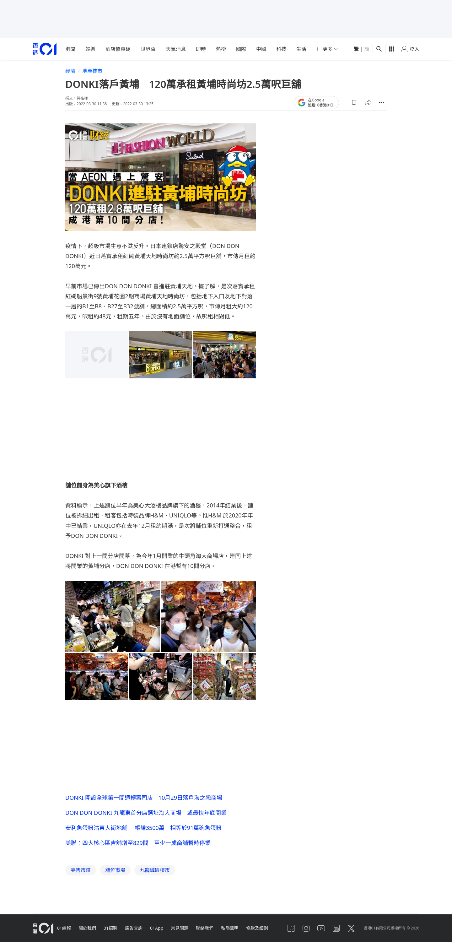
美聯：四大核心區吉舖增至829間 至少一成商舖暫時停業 (138, 843)
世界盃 (148, 49)
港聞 (70, 49)
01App (156, 928)
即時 (201, 49)
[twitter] (351, 928)
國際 (241, 49)
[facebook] (291, 928)
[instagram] (306, 928)
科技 (281, 49)
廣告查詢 (134, 928)
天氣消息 (176, 49)
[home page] (44, 49)
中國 (261, 49)
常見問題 (179, 928)
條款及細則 (257, 928)
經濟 (70, 71)
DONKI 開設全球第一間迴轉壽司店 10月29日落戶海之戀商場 (143, 797)
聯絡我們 (204, 928)
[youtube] (321, 928)
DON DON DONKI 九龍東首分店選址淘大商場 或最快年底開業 (146, 812)
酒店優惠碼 (118, 49)
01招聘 (110, 928)
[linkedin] (336, 928)
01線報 (64, 928)
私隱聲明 (230, 928)
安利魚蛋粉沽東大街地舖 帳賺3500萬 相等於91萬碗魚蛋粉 (143, 827)
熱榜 (221, 49)
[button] (354, 103)
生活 (301, 49)
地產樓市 (92, 71)
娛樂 (90, 49)
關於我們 (87, 928)
